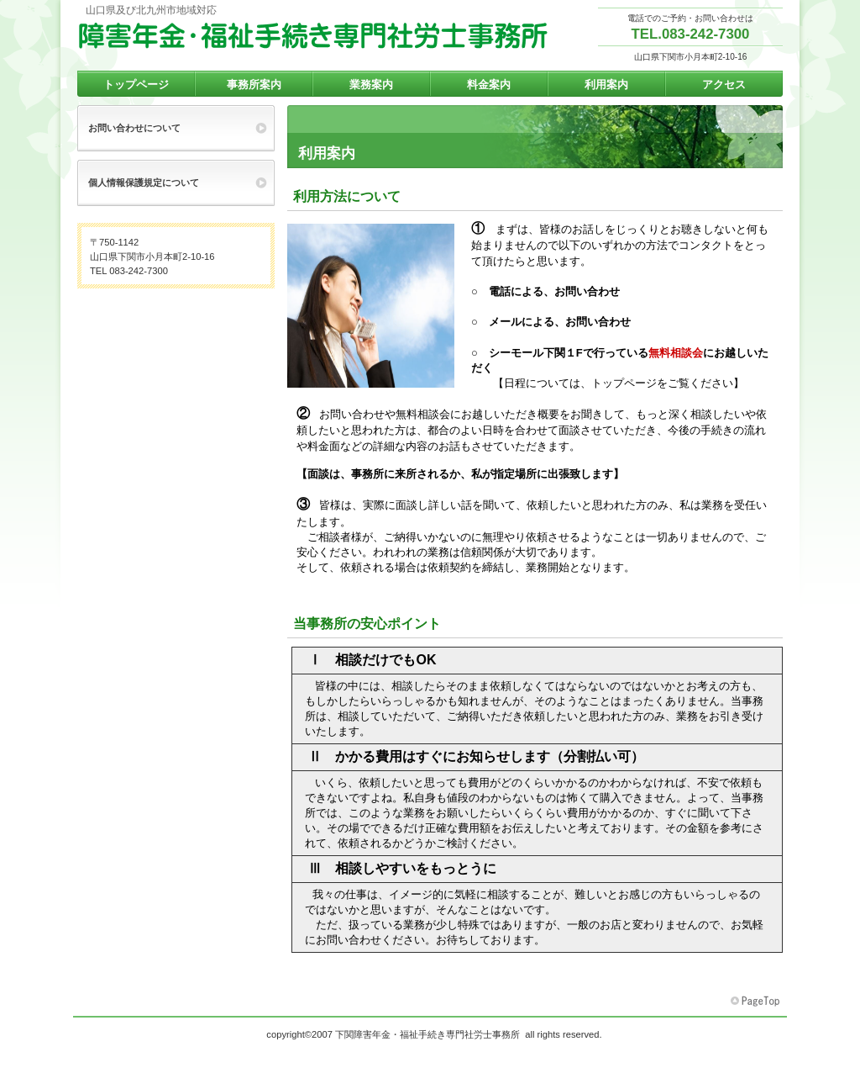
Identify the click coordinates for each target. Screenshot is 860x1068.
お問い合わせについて (134, 128)
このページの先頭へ (757, 1001)
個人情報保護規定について (143, 182)
